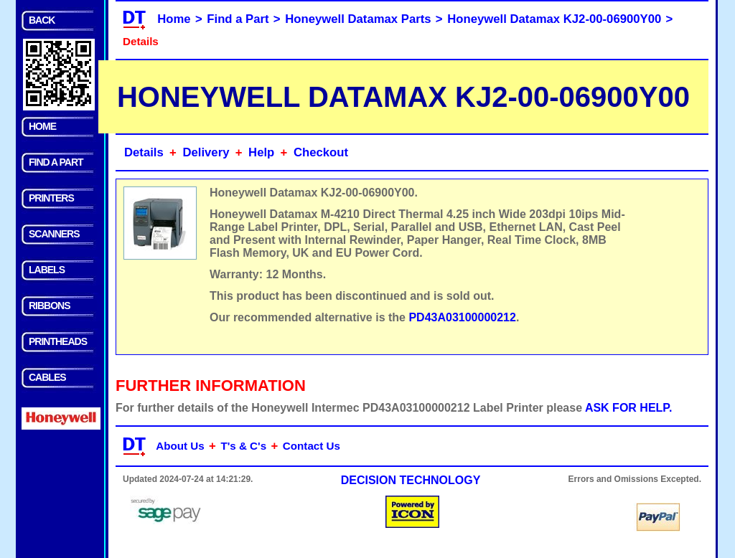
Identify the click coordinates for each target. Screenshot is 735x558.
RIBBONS (49, 305)
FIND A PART (56, 162)
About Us (180, 446)
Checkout (321, 152)
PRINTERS (51, 198)
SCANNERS (54, 234)
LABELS (47, 269)
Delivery (205, 152)
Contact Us (311, 446)
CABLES (47, 377)
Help (261, 152)
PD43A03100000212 (461, 317)
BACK (42, 20)
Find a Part (237, 19)
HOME (42, 126)
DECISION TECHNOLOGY (411, 480)
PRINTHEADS (58, 341)
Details (144, 152)
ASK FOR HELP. (629, 408)
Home (173, 19)
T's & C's (243, 446)
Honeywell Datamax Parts (358, 19)
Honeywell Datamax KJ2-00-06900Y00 (554, 19)
